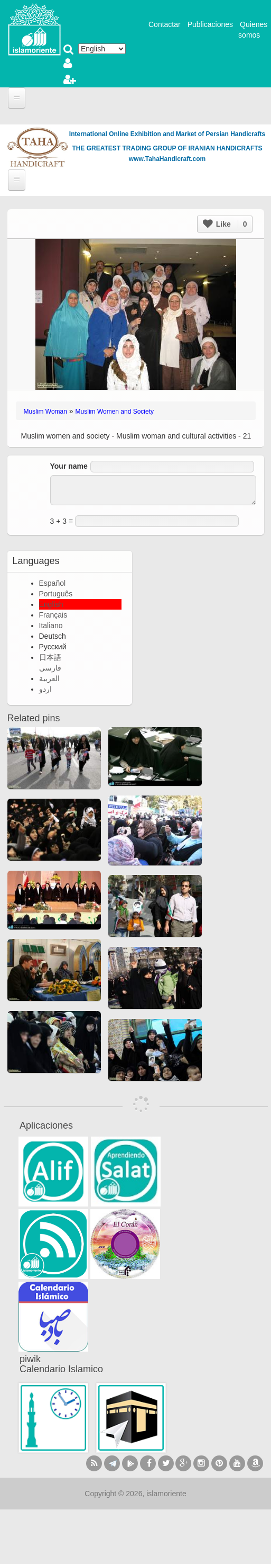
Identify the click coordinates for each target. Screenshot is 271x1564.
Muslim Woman (45, 411)
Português (56, 593)
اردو (45, 689)
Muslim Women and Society (115, 411)
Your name (69, 466)
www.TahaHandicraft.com (167, 159)
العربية (49, 678)
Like (225, 224)
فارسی (50, 668)
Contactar (164, 24)
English (51, 604)
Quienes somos (252, 29)
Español (52, 583)
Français (53, 615)
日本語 (50, 657)
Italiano (51, 625)
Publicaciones (210, 24)
